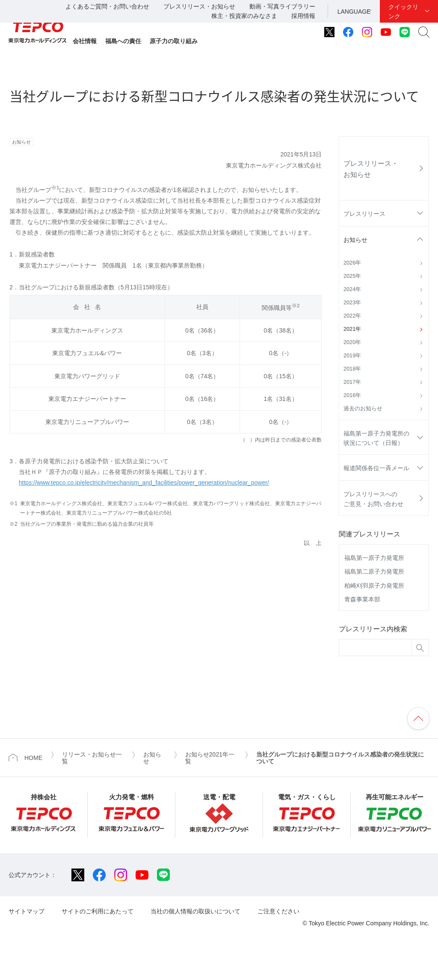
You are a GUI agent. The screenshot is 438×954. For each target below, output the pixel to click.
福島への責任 (123, 41)
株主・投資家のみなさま (244, 15)
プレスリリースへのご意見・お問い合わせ (373, 499)
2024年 (352, 289)
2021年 (352, 329)
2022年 (352, 316)
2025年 (352, 276)
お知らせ (355, 239)
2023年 (352, 303)
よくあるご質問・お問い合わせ (107, 6)
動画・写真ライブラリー (282, 6)
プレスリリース (364, 213)
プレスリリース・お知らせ (199, 6)
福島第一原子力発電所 (374, 557)
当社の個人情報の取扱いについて (195, 911)
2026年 (352, 263)
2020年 (352, 342)
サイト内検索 (423, 32)
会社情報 (85, 41)
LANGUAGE (354, 11)
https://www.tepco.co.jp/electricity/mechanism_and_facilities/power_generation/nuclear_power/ (144, 482)
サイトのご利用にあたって (97, 911)
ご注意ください (278, 911)
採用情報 (303, 15)
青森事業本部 (362, 599)
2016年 (352, 395)
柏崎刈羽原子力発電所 (374, 585)
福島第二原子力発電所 (374, 571)
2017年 (352, 382)
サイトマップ (26, 911)
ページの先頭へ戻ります (418, 718)
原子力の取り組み (174, 41)
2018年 (352, 369)
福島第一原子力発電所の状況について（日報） (376, 438)
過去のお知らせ (362, 409)
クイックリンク (403, 11)
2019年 (352, 356)
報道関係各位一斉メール (376, 468)
